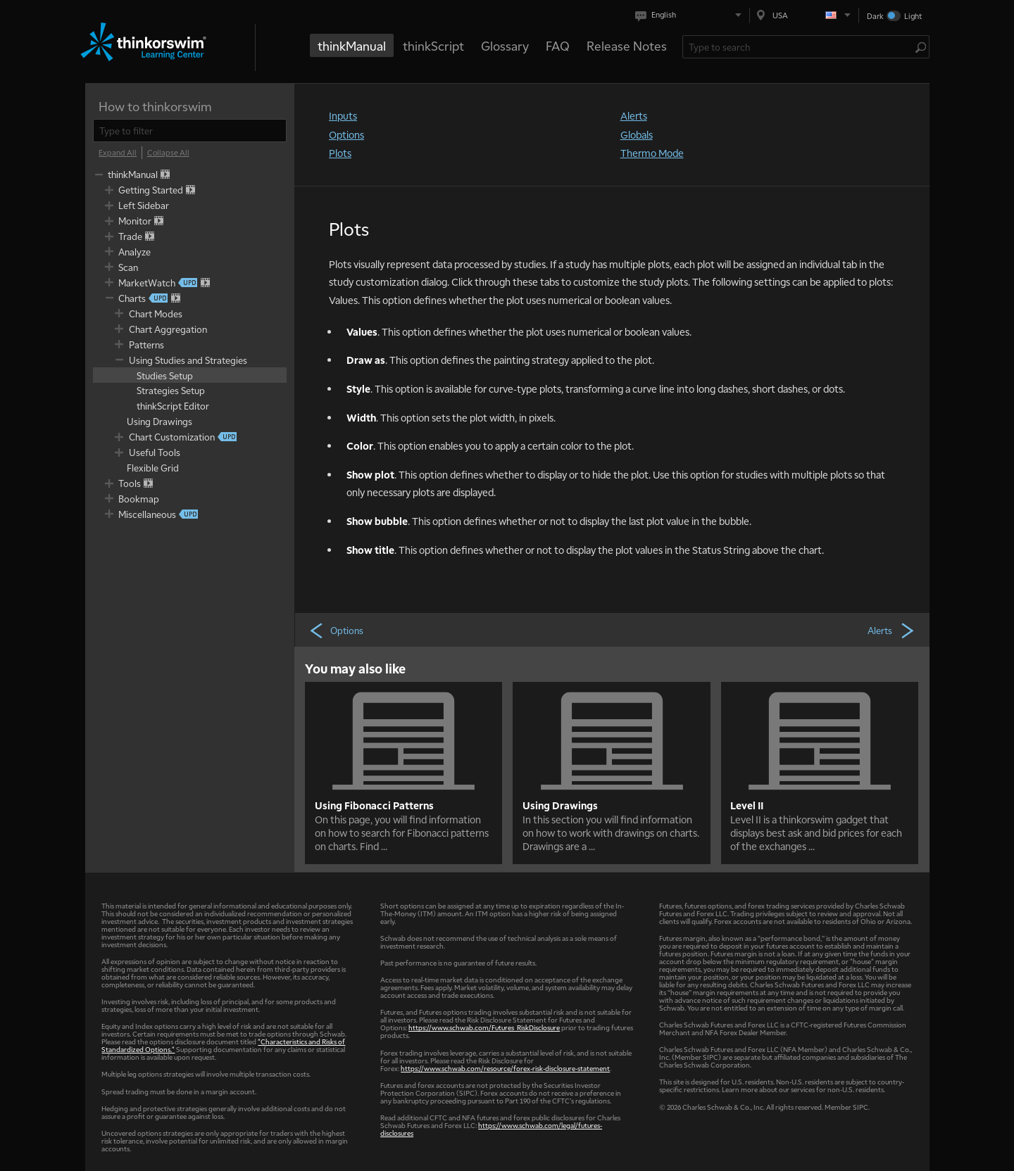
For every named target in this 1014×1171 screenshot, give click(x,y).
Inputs (343, 115)
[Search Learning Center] (798, 46)
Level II (746, 805)
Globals (636, 134)
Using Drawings (560, 805)
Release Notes (627, 45)
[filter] (190, 130)
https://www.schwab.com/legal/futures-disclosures (491, 1128)
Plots (340, 152)
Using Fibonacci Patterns (374, 805)
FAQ (558, 45)
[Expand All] (118, 152)
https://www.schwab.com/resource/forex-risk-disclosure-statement (505, 1067)
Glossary (505, 45)
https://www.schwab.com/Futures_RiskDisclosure (484, 1027)
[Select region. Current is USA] (804, 15)
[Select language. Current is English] (691, 15)
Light (913, 16)
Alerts (633, 115)
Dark (875, 16)
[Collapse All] (168, 152)
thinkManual (352, 45)
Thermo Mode (652, 152)
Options (346, 134)
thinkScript (433, 45)
